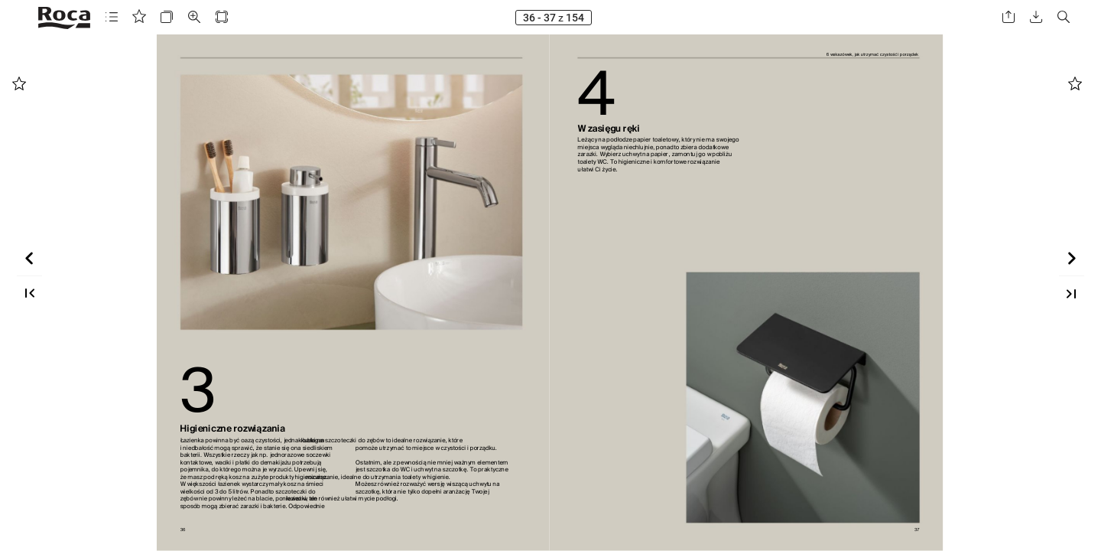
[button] (111, 17)
